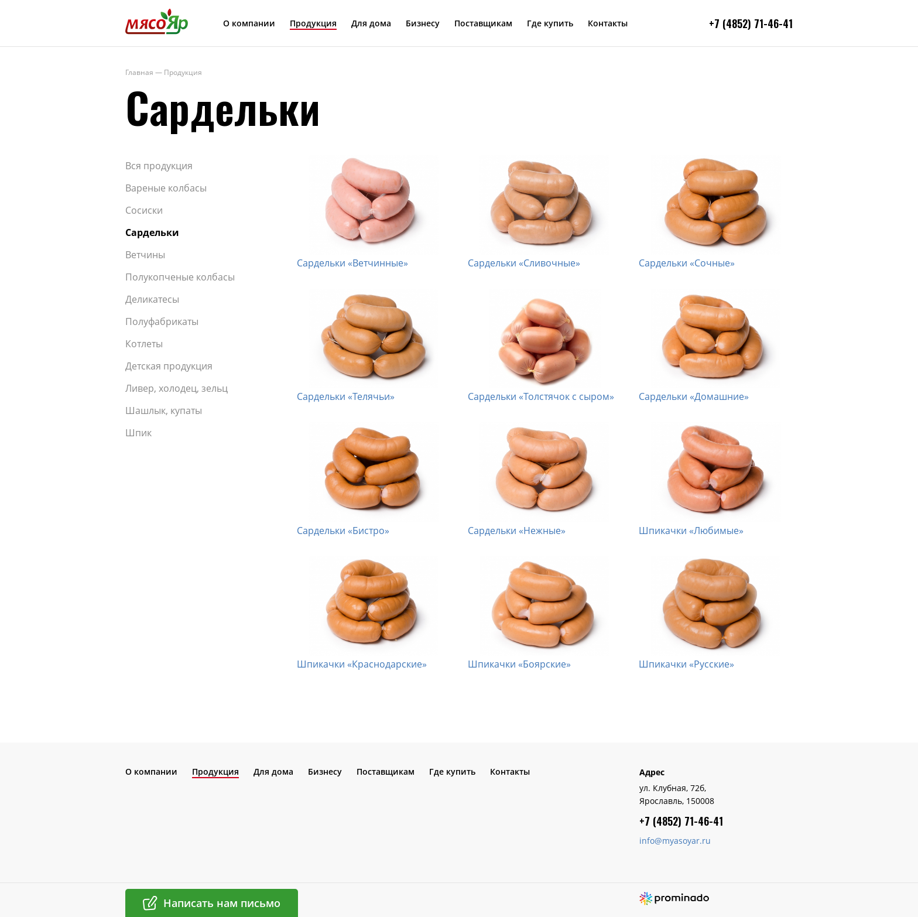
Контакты (608, 23)
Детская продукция (169, 366)
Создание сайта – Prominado (674, 898)
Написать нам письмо (221, 903)
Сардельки (152, 232)
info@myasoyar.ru (675, 840)
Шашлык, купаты (163, 410)
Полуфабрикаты (161, 321)
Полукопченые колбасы (180, 277)
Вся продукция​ (159, 165)
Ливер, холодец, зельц (176, 388)
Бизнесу (423, 23)
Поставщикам (483, 23)
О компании (249, 23)
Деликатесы (152, 299)
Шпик (138, 432)
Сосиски (144, 210)
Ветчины (145, 254)
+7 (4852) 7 (734, 23)
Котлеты (144, 343)
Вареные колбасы (166, 188)
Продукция (313, 23)
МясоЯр (156, 21)
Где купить (550, 23)
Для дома (371, 23)
